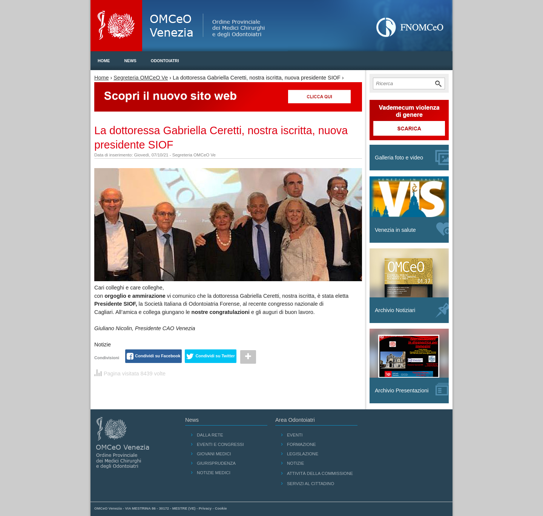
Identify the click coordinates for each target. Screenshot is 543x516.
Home (104, 60)
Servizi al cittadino (310, 483)
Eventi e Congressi (220, 444)
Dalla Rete (210, 435)
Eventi (295, 435)
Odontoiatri (165, 60)
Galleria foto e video (412, 157)
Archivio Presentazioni (412, 389)
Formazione (301, 444)
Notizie (295, 463)
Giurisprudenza (216, 463)
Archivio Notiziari (412, 310)
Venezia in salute (412, 229)
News (130, 60)
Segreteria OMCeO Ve (141, 78)
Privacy (205, 508)
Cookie (221, 508)
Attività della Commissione (320, 473)
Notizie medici (213, 472)
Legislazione (302, 454)
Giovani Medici (214, 454)
